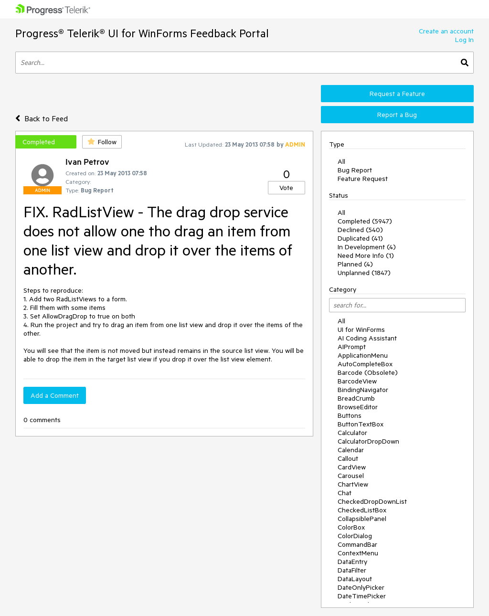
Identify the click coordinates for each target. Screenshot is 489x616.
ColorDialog (355, 535)
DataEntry (352, 561)
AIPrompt (352, 346)
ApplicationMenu (363, 355)
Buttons (349, 415)
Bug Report (355, 170)
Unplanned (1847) (364, 272)
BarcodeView (357, 381)
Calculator (352, 432)
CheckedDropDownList (372, 501)
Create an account (446, 31)
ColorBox (351, 527)
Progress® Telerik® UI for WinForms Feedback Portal (142, 33)
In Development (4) (367, 247)
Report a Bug (397, 114)
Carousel (351, 475)
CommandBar (357, 544)
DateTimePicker (362, 596)
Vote (286, 187)
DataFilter (352, 570)
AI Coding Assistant (367, 338)
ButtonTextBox (360, 424)
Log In (464, 39)
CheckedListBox (362, 510)
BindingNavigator (363, 389)
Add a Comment (55, 395)
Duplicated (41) (360, 238)
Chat (344, 493)
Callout (348, 458)
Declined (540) (360, 229)
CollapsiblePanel (362, 518)
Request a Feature (397, 93)
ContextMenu (358, 553)
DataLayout (355, 578)
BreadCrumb (356, 398)
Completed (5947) (365, 221)
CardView (352, 467)
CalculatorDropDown (368, 441)
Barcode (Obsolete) (368, 372)
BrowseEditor (358, 407)
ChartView (353, 484)
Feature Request (363, 178)
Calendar (351, 450)
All (341, 161)
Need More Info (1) (366, 255)
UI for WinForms (361, 329)
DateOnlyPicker (361, 587)
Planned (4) (355, 264)
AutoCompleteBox (365, 364)
